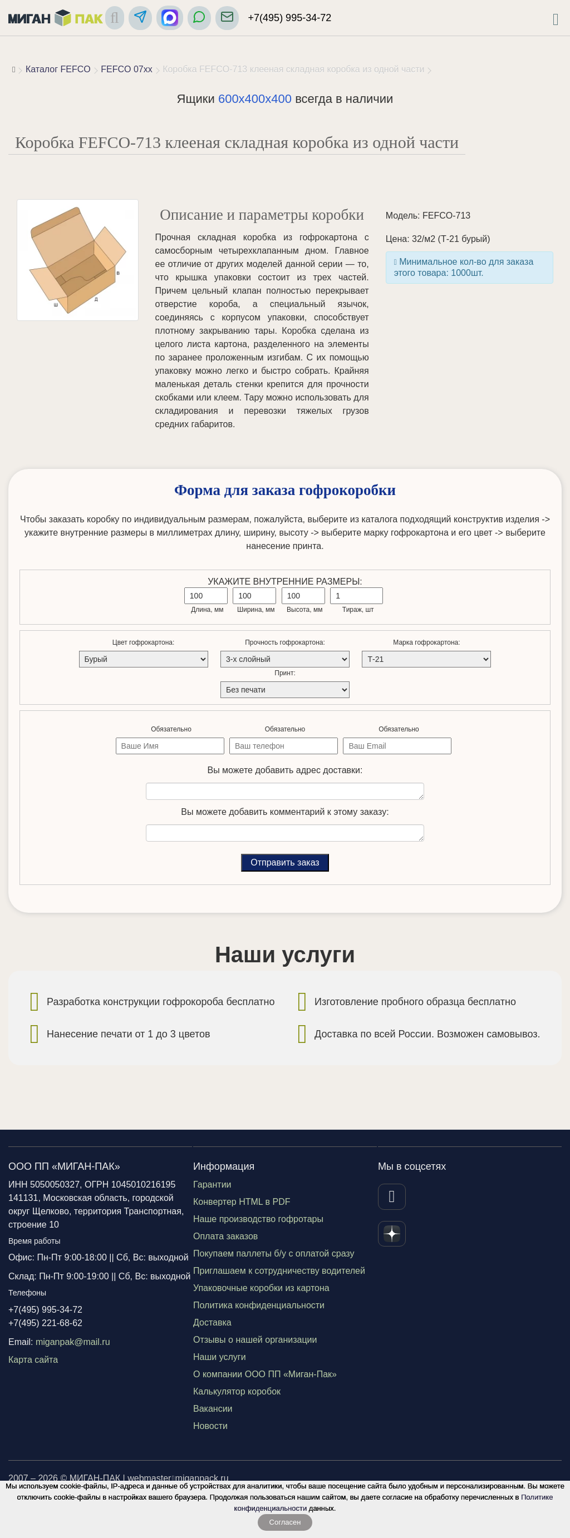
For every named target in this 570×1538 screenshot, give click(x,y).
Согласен (285, 1522)
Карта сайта (33, 1359)
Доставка (212, 1322)
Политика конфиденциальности (259, 1305)
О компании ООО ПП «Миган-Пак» (265, 1374)
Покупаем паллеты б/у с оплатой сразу (274, 1253)
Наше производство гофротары (258, 1219)
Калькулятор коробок (237, 1391)
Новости (210, 1426)
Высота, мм (304, 610)
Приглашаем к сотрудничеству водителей (279, 1270)
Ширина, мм (256, 610)
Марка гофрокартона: (426, 642)
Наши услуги (219, 1357)
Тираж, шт (358, 610)
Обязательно (171, 729)
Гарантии (212, 1184)
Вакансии (213, 1408)
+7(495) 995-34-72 (290, 17)
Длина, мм (207, 610)
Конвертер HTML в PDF (242, 1201)
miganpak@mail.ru (73, 1342)
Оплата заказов (225, 1236)
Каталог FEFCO (58, 69)
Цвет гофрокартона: (143, 642)
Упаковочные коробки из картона (261, 1288)
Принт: (284, 673)
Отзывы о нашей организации (255, 1339)
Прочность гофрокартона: (285, 642)
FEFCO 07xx (126, 69)
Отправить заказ (284, 862)
